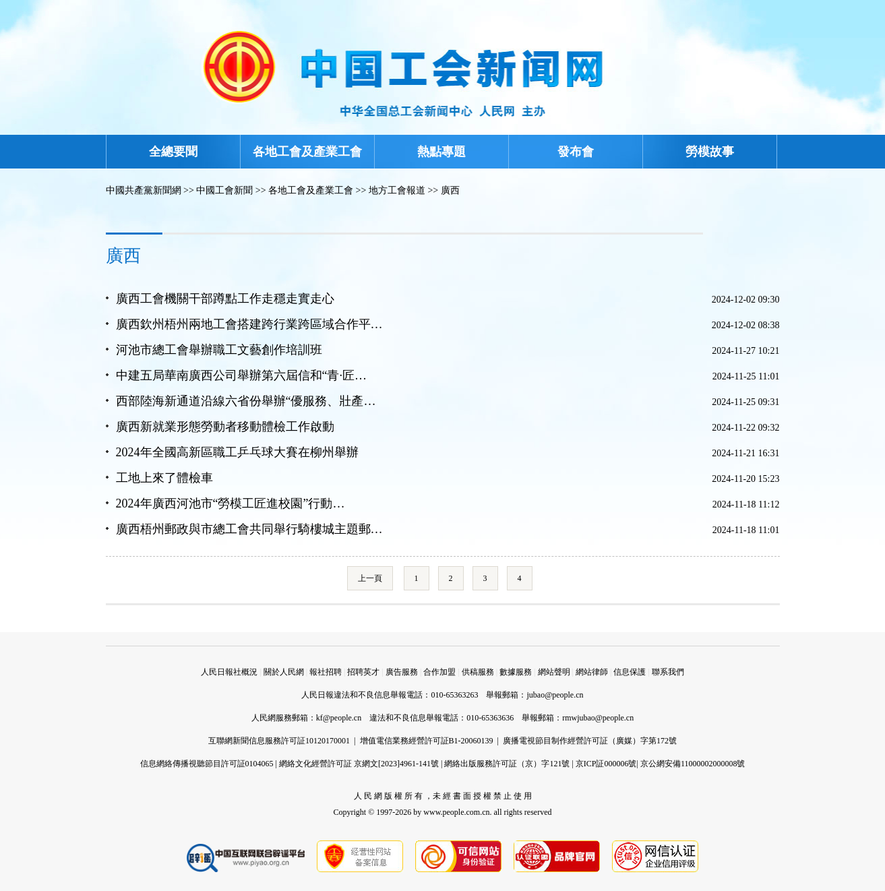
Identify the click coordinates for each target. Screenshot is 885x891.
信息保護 (629, 672)
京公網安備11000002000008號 (692, 763)
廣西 (450, 190)
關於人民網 (284, 672)
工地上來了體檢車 (164, 478)
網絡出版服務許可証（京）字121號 (507, 763)
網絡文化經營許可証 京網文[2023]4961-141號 (359, 763)
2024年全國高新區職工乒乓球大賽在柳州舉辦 (237, 452)
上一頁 (370, 578)
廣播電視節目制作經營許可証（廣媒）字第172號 (590, 740)
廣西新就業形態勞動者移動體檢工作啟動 (225, 426)
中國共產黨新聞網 (143, 190)
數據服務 (515, 672)
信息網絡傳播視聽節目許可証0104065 (207, 763)
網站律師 (592, 672)
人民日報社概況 (229, 672)
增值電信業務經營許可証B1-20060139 (426, 740)
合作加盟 (439, 672)
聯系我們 (668, 672)
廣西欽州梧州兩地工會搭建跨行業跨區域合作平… (249, 324)
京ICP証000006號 (606, 763)
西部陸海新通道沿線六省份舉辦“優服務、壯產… (246, 401)
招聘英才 (363, 672)
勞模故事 (709, 151)
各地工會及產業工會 (307, 151)
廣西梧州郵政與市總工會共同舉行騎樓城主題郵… (249, 529)
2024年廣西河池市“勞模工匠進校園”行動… (230, 503)
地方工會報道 (397, 190)
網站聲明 (554, 672)
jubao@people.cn (554, 695)
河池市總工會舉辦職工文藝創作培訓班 (219, 350)
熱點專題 (441, 151)
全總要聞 (173, 151)
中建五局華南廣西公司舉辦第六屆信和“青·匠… (241, 375)
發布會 (575, 151)
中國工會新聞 (224, 190)
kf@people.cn (338, 718)
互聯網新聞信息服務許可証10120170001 (279, 740)
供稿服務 (478, 672)
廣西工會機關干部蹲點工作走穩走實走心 (225, 298)
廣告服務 (402, 672)
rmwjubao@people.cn (598, 718)
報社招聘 (325, 672)
